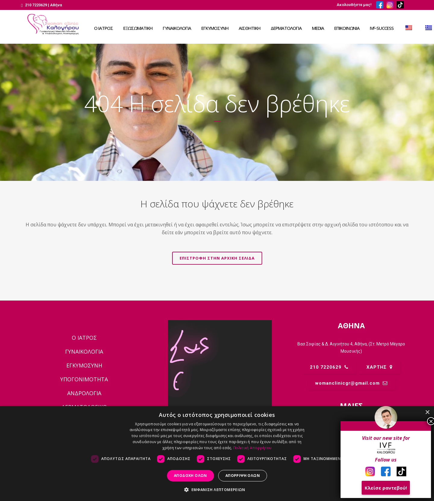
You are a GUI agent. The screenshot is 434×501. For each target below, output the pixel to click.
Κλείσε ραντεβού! (386, 488)
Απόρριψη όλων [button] (242, 475)
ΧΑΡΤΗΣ (379, 367)
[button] (217, 490)
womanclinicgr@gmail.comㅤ (351, 383)
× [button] (427, 412)
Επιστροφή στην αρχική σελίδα (217, 258)
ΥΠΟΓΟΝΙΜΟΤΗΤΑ (84, 379)
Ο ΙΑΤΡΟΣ (84, 337)
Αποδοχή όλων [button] (190, 475)
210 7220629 (329, 367)
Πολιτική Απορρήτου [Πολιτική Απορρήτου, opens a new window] (252, 447)
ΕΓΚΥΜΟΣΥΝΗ (84, 365)
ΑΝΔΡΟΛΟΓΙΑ (84, 393)
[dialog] (217, 453)
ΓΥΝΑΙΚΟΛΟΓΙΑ (84, 351)
